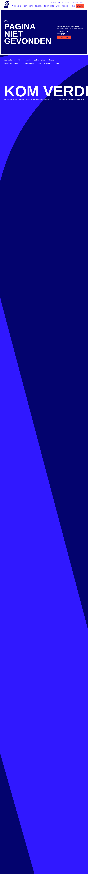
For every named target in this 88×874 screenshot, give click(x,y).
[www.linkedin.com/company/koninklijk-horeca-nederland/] (79, 59)
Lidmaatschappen (28, 63)
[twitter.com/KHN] (80, 59)
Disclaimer (29, 99)
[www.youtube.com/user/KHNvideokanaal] (81, 59)
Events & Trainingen (11, 63)
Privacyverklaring (38, 99)
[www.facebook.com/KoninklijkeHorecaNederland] (77, 59)
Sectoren (47, 63)
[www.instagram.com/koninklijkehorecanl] (83, 59)
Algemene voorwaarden (10, 99)
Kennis (51, 60)
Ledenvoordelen (40, 60)
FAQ (39, 63)
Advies (28, 60)
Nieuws (20, 60)
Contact (56, 63)
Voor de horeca (9, 60)
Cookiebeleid (47, 99)
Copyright (21, 99)
